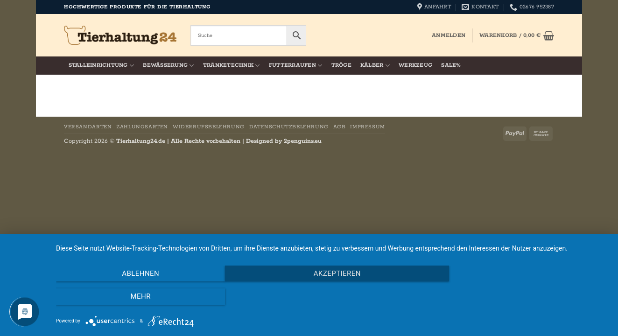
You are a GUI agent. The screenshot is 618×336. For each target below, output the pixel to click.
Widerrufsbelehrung (209, 127)
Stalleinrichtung (101, 65)
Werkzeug (415, 65)
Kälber (375, 65)
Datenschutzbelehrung (289, 127)
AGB (339, 127)
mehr (526, 297)
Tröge (341, 65)
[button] (448, 35)
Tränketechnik (231, 65)
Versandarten (88, 127)
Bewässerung (168, 65)
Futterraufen (296, 65)
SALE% (451, 65)
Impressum (367, 127)
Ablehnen (139, 297)
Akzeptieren (332, 297)
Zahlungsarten (142, 127)
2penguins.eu (303, 141)
